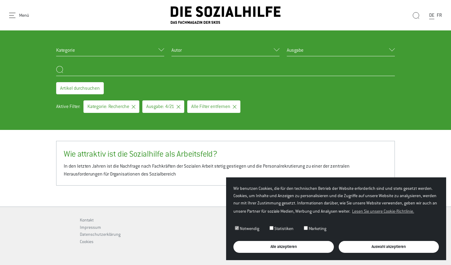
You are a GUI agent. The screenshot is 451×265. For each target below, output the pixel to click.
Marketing (315, 228)
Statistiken (281, 228)
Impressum (90, 227)
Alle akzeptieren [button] (283, 246)
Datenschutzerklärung (100, 234)
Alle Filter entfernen (213, 106)
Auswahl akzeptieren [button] (388, 246)
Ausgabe (295, 50)
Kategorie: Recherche (111, 106)
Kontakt (87, 220)
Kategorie (65, 50)
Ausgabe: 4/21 (163, 106)
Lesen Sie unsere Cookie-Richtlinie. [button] (383, 211)
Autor (176, 50)
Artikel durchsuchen (80, 88)
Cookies (86, 241)
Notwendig (247, 228)
